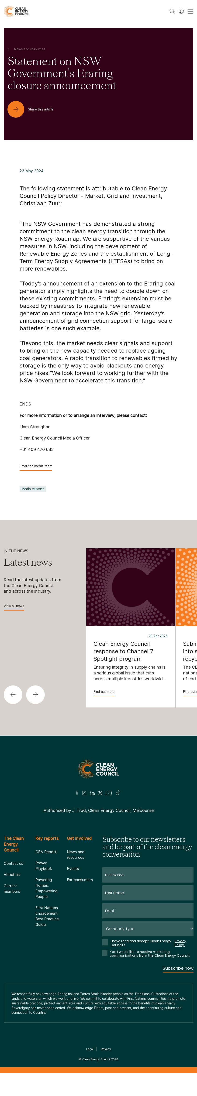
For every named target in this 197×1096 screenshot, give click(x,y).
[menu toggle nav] (190, 11)
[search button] (172, 11)
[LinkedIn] (92, 793)
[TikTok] (118, 793)
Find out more (103, 693)
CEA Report (45, 851)
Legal (89, 1049)
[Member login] (181, 11)
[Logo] (98, 769)
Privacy (106, 1049)
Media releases (32, 489)
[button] (13, 694)
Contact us (13, 863)
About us (12, 874)
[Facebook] (77, 793)
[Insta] (84, 793)
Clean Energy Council (96, 1059)
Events (73, 868)
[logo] (17, 11)
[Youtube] (109, 793)
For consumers (80, 879)
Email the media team (36, 467)
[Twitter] (100, 793)
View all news (14, 607)
